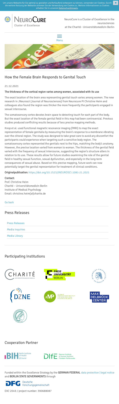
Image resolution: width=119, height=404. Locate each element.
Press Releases (15, 223)
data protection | (91, 372)
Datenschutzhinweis (68, 8)
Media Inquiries (16, 229)
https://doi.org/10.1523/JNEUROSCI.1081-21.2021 (59, 172)
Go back (9, 202)
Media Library (15, 235)
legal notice (107, 372)
